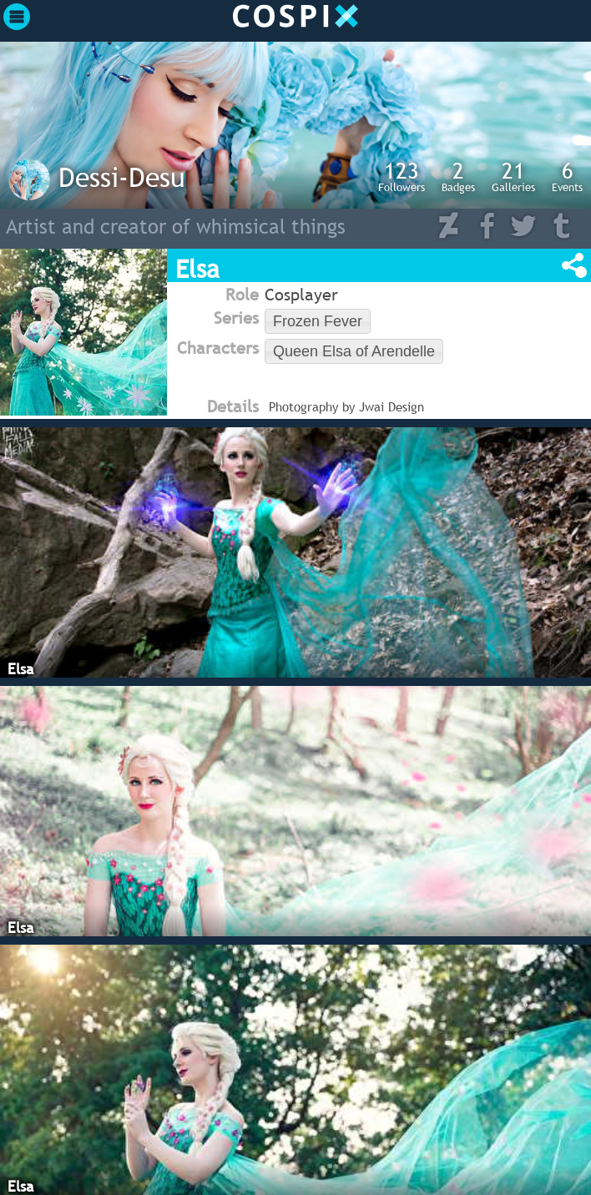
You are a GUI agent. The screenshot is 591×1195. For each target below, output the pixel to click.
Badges (458, 176)
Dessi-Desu (121, 177)
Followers (401, 176)
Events (567, 176)
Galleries (513, 176)
